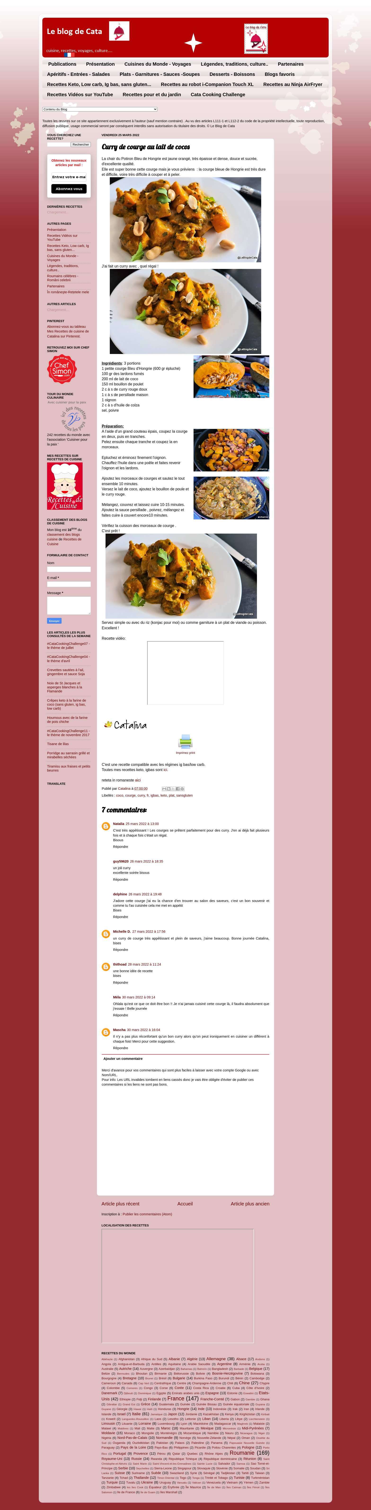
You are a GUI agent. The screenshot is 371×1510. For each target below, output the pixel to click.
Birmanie (161, 1373)
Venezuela (213, 1482)
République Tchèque (183, 1459)
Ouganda (119, 1443)
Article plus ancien (250, 1203)
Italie (136, 1413)
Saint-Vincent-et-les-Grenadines (172, 1463)
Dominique (144, 1393)
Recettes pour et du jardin (152, 94)
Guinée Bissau (206, 1404)
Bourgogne (109, 1378)
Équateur (155, 1487)
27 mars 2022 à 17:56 (148, 931)
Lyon (184, 1423)
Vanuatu (182, 1482)
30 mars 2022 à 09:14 (138, 997)
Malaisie (259, 1423)
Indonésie (219, 1409)
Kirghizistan (247, 1414)
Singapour (184, 1468)
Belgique (255, 1369)
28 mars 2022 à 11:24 (144, 964)
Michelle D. (122, 931)
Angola (106, 1364)
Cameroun (109, 1383)
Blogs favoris (280, 74)
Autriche (125, 1369)
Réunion (249, 1459)
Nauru (229, 1433)
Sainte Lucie (204, 1463)
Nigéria (106, 1438)
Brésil (162, 1378)
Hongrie (183, 1409)
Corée (179, 1388)
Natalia (118, 824)
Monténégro (168, 1433)
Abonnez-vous (69, 189)
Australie (107, 1369)
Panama (216, 1443)
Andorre (260, 1359)
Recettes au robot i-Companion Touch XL (207, 84)
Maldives (123, 1428)
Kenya (229, 1414)
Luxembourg (166, 1423)
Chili (230, 1383)
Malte (151, 1428)
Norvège (185, 1438)
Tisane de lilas (58, 744)
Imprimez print (185, 753)
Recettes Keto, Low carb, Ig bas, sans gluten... (99, 84)
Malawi (106, 1428)
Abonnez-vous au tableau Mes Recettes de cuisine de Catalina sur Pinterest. (68, 331)
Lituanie (127, 1423)
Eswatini (248, 1393)
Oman (246, 1438)
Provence (140, 1453)
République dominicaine (220, 1459)
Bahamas (186, 1369)
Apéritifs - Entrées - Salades (78, 74)
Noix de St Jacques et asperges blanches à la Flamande (64, 687)
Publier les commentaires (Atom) (147, 1214)
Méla (117, 997)
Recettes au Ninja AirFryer (292, 84)
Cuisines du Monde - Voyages (157, 64)
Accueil (185, 1203)
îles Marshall (168, 1492)
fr (148, 795)
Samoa (240, 1463)
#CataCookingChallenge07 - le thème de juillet (68, 646)
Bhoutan (141, 1373)
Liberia (224, 1419)
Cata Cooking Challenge (218, 94)
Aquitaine (174, 1364)
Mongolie (147, 1433)
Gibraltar (111, 1404)
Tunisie (239, 1478)
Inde (201, 1409)
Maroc (166, 1428)
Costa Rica (201, 1388)
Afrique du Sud (151, 1359)
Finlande (154, 1399)
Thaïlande (141, 1478)
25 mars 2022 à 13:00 (142, 824)
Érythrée (173, 1487)
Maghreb (242, 1423)
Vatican (196, 1482)
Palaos (180, 1443)
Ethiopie (125, 1399)
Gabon (235, 1399)
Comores (132, 1388)
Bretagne (130, 1378)
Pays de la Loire (133, 1447)
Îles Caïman (233, 1487)
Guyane (106, 1409)
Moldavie (108, 1433)
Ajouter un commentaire (123, 1059)
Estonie (232, 1393)
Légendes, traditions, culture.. (234, 64)
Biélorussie (181, 1373)
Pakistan (162, 1443)
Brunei (149, 1378)
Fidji (139, 1399)
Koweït (110, 1419)
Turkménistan (260, 1478)
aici (138, 780)
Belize (106, 1373)
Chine (244, 1383)
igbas (154, 795)
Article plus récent (120, 1203)
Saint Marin (140, 1463)
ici (165, 770)
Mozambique (192, 1433)
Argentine (224, 1364)
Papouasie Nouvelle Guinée (247, 1442)
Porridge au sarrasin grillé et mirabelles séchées (68, 755)
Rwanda (156, 1459)
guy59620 (121, 861)
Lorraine (144, 1423)
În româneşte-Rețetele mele (68, 292)
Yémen (248, 1482)
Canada (127, 1383)
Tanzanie (108, 1478)
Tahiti (245, 1473)
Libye (239, 1419)
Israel (121, 1414)
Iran (246, 1409)
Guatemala (166, 1404)
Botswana (257, 1373)
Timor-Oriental (165, 1477)
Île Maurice (193, 1487)
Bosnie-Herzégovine (227, 1373)
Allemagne (216, 1358)
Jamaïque (157, 1414)
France (175, 1398)
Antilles (156, 1364)
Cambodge (257, 1378)
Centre (181, 1383)
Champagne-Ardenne (206, 1383)
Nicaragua (246, 1433)
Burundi (224, 1378)
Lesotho (173, 1419)
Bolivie (200, 1373)
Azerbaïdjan (167, 1369)
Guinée (185, 1404)
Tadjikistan (228, 1473)
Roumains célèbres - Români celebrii (62, 278)
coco (119, 795)
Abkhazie (107, 1359)
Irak (235, 1409)
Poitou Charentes (224, 1447)
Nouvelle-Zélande (209, 1438)
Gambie (250, 1399)
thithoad (120, 964)
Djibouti (128, 1393)
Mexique (207, 1428)
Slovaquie (204, 1468)
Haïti (150, 1409)
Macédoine (200, 1423)
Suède (156, 1473)
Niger (261, 1433)
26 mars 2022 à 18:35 (146, 861)
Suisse (120, 1473)
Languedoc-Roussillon (135, 1419)
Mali (137, 1428)
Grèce (145, 1404)
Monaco (129, 1433)
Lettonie (190, 1419)
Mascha (119, 1030)
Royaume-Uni (112, 1459)
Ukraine (147, 1482)
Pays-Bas (161, 1447)
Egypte (161, 1393)
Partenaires (291, 64)
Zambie (264, 1482)
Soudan (255, 1468)
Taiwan (259, 1473)
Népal (231, 1438)
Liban (206, 1419)
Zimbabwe (113, 1487)
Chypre (264, 1383)
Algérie (192, 1359)
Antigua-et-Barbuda (131, 1364)
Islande (106, 1414)
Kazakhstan (211, 1414)
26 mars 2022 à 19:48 (145, 894)
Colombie (113, 1388)
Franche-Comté (212, 1399)
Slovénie (222, 1468)
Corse (164, 1388)
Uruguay (165, 1482)
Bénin (239, 1378)
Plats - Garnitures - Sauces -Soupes (160, 74)
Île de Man (214, 1487)
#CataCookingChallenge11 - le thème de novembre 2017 (68, 733)
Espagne (212, 1393)
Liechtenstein (257, 1419)
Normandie (164, 1438)
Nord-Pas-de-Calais (132, 1438)
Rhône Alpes (214, 1453)
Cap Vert (143, 1383)
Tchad (124, 1478)
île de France (126, 1492)
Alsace (241, 1359)
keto (164, 795)
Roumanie (242, 1453)
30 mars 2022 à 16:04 (143, 1030)
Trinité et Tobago (216, 1478)
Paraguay (108, 1447)
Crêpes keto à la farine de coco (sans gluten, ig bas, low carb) (66, 705)
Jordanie (191, 1414)
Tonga (195, 1477)
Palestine (197, 1443)
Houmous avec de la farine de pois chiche (67, 720)
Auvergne (146, 1369)
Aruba (261, 1364)
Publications (62, 64)
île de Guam (148, 1492)
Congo (148, 1388)
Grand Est (129, 1404)
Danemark (109, 1393)
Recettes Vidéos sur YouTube (80, 94)
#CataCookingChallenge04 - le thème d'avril (68, 659)
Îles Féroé (253, 1487)
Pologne (248, 1447)
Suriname (138, 1473)
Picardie (200, 1447)
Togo (183, 1478)
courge (130, 795)
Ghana (264, 1399)
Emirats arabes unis (185, 1393)
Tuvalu (130, 1482)
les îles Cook (135, 1487)
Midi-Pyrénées (253, 1428)
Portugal (119, 1453)
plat (171, 795)
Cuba (236, 1388)
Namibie (213, 1433)
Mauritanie (187, 1428)
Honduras (164, 1409)
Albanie (174, 1359)
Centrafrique (162, 1383)
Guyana (260, 1404)
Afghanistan (127, 1359)
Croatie (220, 1388)
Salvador (224, 1463)
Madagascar (222, 1423)
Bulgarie (179, 1378)
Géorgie (122, 1409)
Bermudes (123, 1373)
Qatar (176, 1453)
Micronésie (229, 1428)
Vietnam (232, 1482)
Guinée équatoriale (236, 1404)
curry (141, 795)
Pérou (161, 1453)
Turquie (112, 1482)
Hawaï (137, 1409)
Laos (158, 1419)
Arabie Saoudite (199, 1364)
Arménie (245, 1364)
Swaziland (177, 1473)
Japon (172, 1414)
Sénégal (209, 1473)
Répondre (120, 847)
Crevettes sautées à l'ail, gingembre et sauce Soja (66, 672)
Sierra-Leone (163, 1468)
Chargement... (58, 212)
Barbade (239, 1369)
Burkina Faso (203, 1378)
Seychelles (142, 1468)
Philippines (181, 1447)
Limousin (108, 1423)
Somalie (238, 1468)
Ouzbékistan (140, 1443)
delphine (120, 894)
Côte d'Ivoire (255, 1388)
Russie (136, 1459)
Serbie (123, 1468)
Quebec (192, 1453)
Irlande (260, 1409)
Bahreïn (202, 1369)
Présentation (100, 64)
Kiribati (265, 1414)
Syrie (193, 1473)
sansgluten (184, 795)
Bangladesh (220, 1369)
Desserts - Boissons (232, 74)
